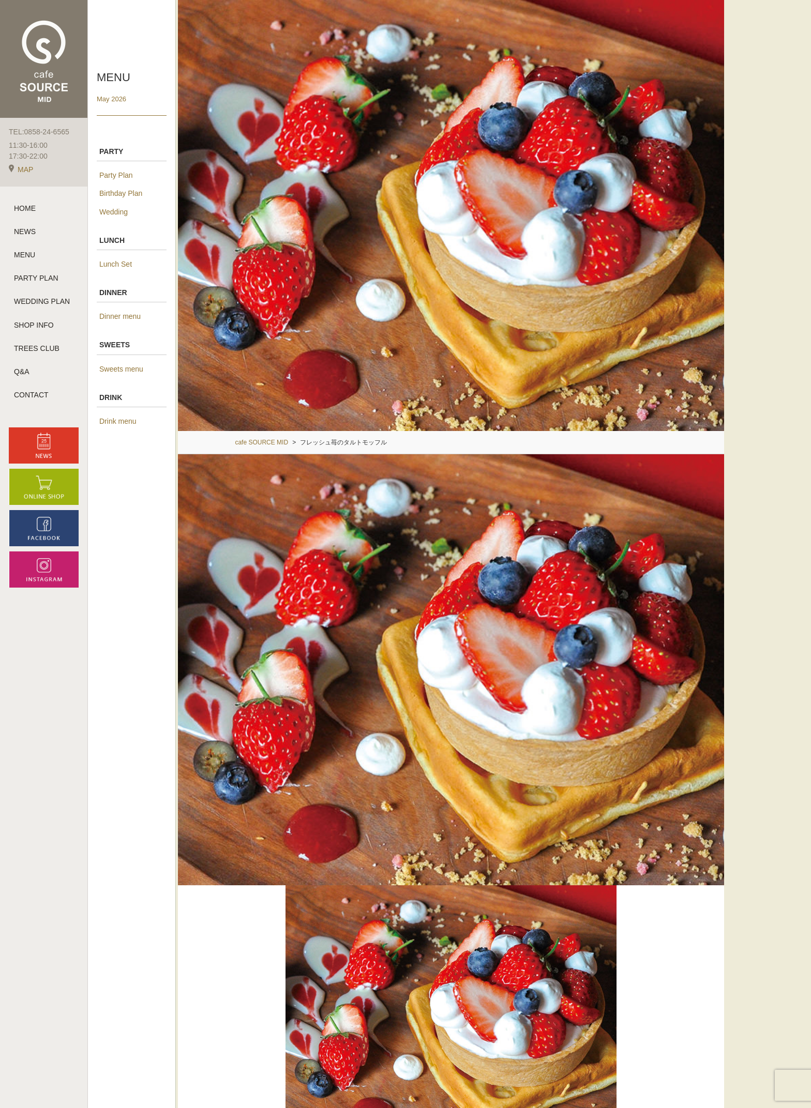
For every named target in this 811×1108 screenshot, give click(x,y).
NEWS (25, 232)
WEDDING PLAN (42, 302)
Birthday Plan (120, 193)
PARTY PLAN (36, 279)
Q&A (21, 372)
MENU (24, 255)
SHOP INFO (34, 325)
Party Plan (116, 175)
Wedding (113, 212)
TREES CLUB (36, 349)
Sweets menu (121, 369)
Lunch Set (115, 264)
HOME (25, 209)
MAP (21, 170)
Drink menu (118, 421)
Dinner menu (120, 316)
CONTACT (31, 396)
